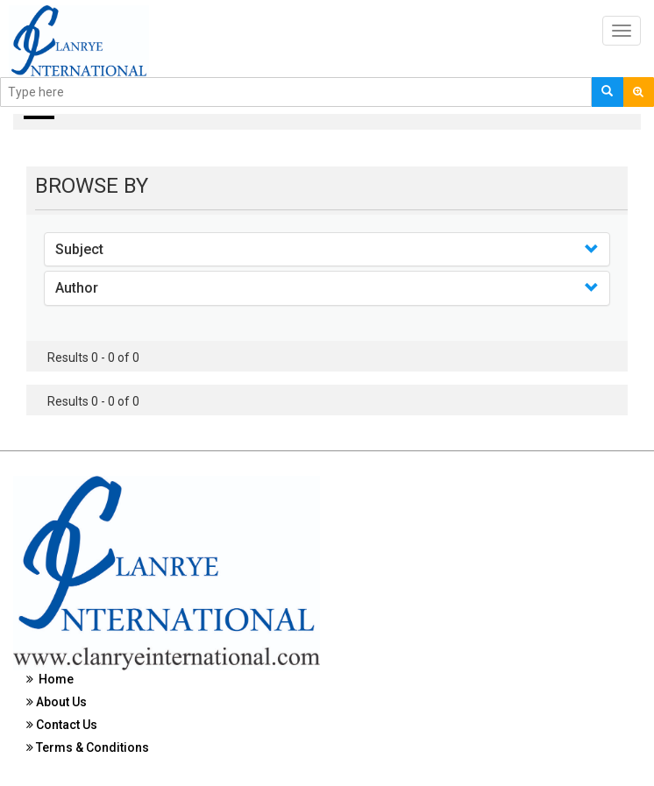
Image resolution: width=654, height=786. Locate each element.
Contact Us (61, 725)
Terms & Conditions (87, 747)
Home (50, 679)
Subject (79, 249)
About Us (56, 702)
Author (76, 288)
